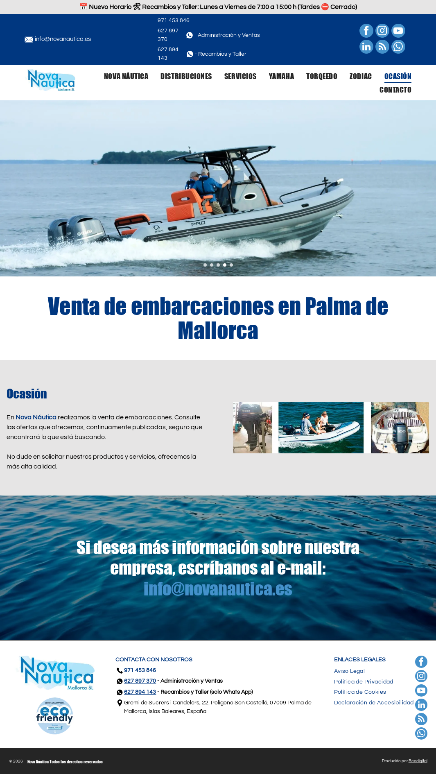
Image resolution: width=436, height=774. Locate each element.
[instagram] (382, 32)
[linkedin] (366, 48)
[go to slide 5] (231, 265)
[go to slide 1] (205, 265)
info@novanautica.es (63, 39)
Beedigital (418, 761)
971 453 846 (174, 20)
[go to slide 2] (211, 265)
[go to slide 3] (218, 265)
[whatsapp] (398, 48)
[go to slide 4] (224, 265)
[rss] (382, 48)
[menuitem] (120, 76)
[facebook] (366, 32)
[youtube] (398, 32)
